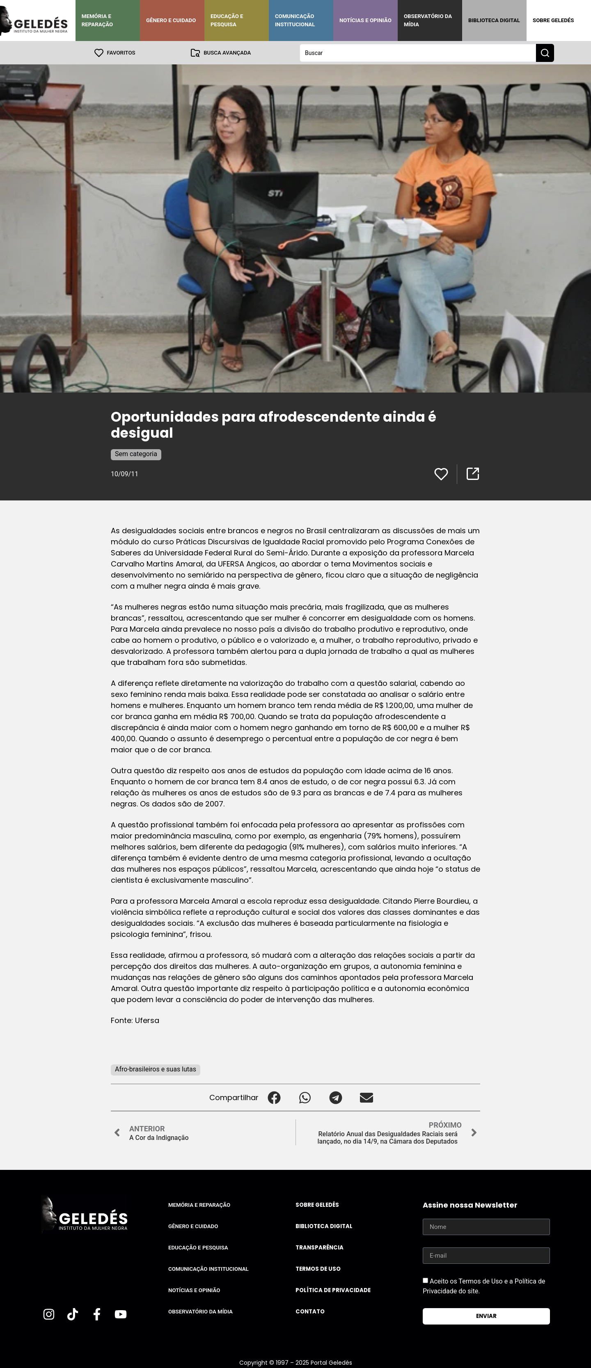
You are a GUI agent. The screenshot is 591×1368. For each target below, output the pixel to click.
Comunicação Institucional (295, 20)
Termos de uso (318, 1268)
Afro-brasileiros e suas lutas (155, 1069)
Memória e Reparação (97, 20)
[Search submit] (545, 52)
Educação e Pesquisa (227, 20)
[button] (274, 1097)
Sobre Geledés (553, 20)
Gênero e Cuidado (171, 20)
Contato (310, 1311)
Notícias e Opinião (365, 20)
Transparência (320, 1247)
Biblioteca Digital (494, 20)
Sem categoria (136, 453)
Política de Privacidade (333, 1290)
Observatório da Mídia (428, 20)
